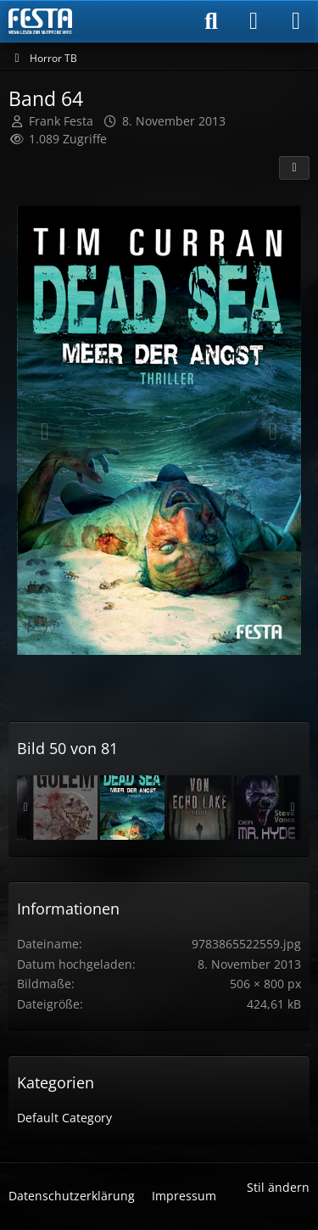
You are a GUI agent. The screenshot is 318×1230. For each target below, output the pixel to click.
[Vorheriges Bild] (44, 431)
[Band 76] (65, 807)
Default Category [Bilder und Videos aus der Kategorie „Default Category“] (64, 1118)
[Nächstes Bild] (273, 431)
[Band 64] (132, 807)
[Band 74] (199, 807)
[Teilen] (294, 168)
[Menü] (296, 21)
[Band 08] (266, 807)
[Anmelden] (254, 21)
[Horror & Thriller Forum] (40, 21)
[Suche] (211, 21)
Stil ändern (278, 1187)
